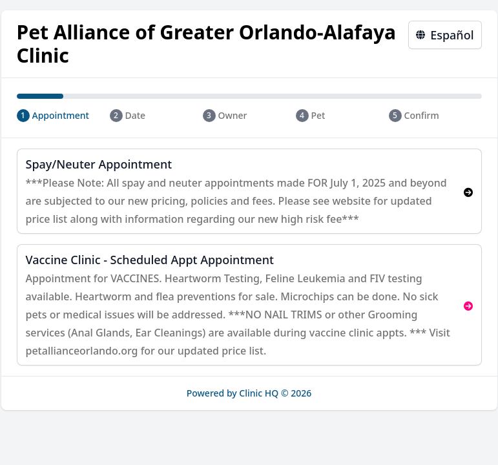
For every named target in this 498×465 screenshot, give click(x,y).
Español (444, 35)
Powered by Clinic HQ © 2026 (249, 393)
